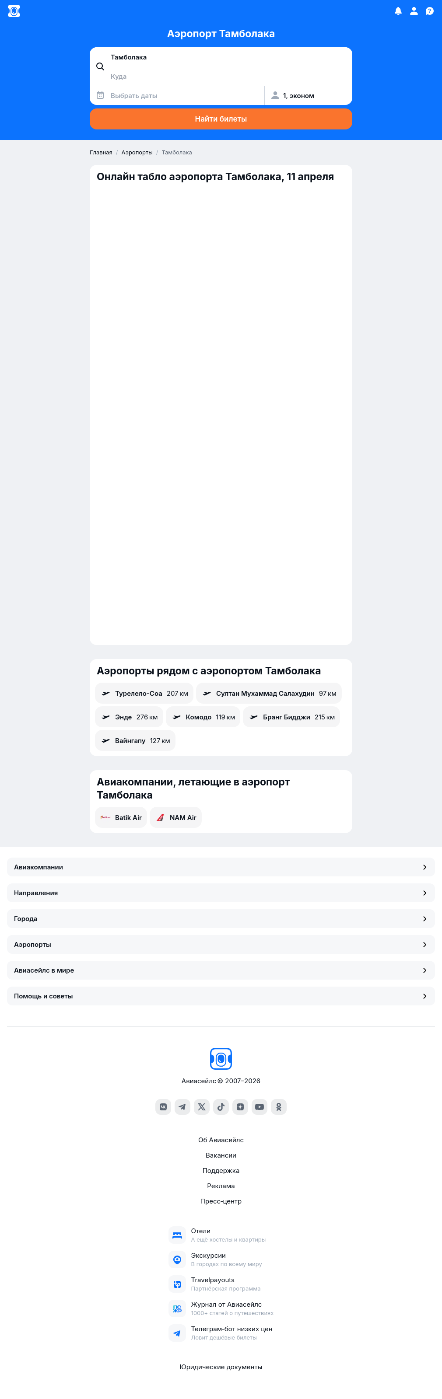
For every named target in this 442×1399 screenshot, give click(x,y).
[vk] (163, 1107)
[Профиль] (414, 11)
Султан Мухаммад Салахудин (269, 693)
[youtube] (259, 1107)
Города (221, 918)
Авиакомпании (221, 867)
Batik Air (121, 817)
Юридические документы (220, 1367)
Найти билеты (221, 119)
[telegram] (182, 1107)
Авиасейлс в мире (221, 970)
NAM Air (175, 817)
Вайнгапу (135, 740)
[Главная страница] (14, 11)
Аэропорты (221, 944)
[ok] (279, 1107)
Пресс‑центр (221, 1201)
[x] (201, 1107)
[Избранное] (398, 11)
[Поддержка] (429, 11)
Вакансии (221, 1155)
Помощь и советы (221, 996)
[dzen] (240, 1107)
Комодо (203, 717)
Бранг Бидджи (291, 717)
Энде (129, 717)
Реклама (221, 1186)
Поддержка (221, 1170)
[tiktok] (221, 1107)
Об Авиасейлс (221, 1140)
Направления (221, 893)
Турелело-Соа (144, 693)
